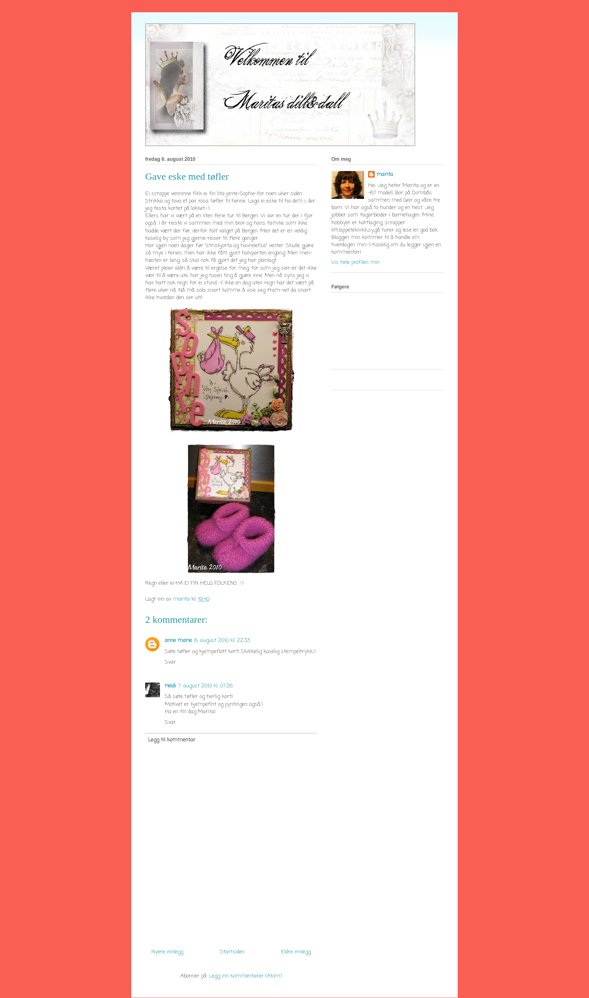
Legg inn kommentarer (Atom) (245, 976)
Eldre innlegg (296, 952)
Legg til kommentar (172, 740)
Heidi (170, 686)
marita (384, 174)
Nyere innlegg (167, 952)
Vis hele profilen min (355, 262)
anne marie (178, 640)
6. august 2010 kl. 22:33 (222, 640)
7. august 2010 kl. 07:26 (205, 686)
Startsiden (232, 952)
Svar (170, 662)
